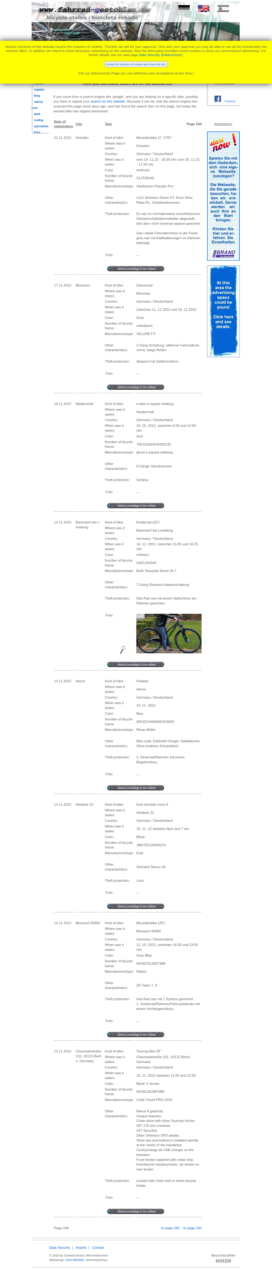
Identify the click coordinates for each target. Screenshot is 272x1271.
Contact (98, 1248)
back (37, 114)
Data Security (59, 1248)
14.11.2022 (62, 522)
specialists (41, 126)
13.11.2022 (62, 1051)
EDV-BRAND (75, 1260)
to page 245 (192, 1228)
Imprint (81, 1248)
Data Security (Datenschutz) (161, 55)
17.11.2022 (62, 285)
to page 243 (171, 1228)
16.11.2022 (62, 404)
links (37, 132)
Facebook (230, 101)
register (39, 89)
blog (37, 95)
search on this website (108, 101)
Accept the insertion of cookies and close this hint (135, 64)
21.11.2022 (62, 138)
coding (38, 120)
